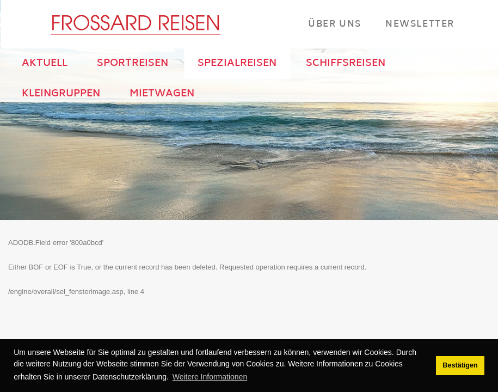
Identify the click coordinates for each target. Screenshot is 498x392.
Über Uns (334, 24)
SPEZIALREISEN (237, 63)
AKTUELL (44, 63)
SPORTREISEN (132, 63)
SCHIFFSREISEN (345, 63)
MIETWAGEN (162, 94)
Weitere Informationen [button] (210, 376)
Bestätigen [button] (459, 365)
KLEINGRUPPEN (61, 94)
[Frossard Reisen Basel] (135, 24)
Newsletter (419, 24)
